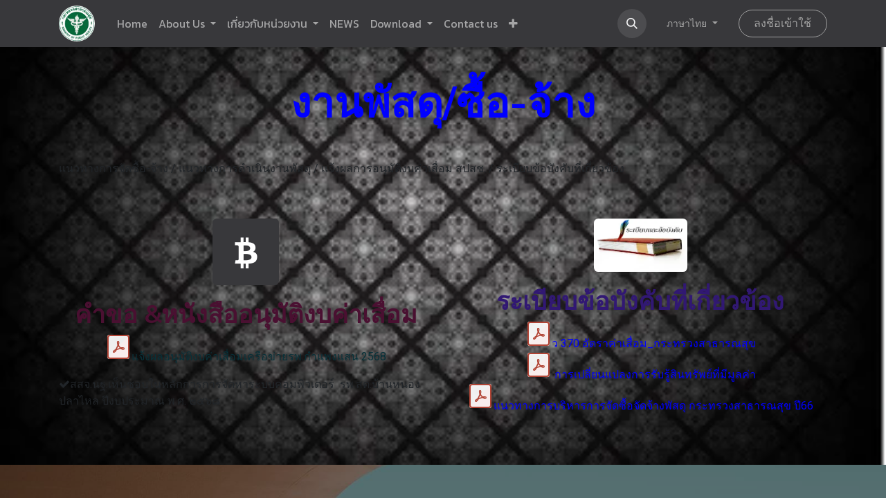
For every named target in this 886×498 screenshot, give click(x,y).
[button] (513, 23)
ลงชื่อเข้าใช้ (782, 23)
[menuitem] (132, 23)
